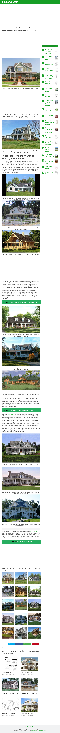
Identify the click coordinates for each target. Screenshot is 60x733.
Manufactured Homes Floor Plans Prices (48, 83)
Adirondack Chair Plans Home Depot (48, 110)
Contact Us (24, 726)
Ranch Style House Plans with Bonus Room (49, 143)
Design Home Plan (6, 672)
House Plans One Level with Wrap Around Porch (49, 149)
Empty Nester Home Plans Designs (48, 90)
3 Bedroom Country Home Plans (29, 693)
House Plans (5, 32)
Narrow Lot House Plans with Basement (49, 122)
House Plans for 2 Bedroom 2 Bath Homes (49, 51)
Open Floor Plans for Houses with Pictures (49, 161)
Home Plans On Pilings (27, 713)
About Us (40, 726)
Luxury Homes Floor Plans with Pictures (49, 58)
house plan (10, 414)
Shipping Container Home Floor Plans (49, 70)
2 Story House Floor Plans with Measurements (49, 76)
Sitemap (19, 726)
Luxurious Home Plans (26, 672)
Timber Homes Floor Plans (8, 713)
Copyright (29, 726)
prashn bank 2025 (42, 730)
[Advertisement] (30, 16)
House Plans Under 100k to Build (10, 693)
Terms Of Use (35, 726)
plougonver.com (10, 1)
